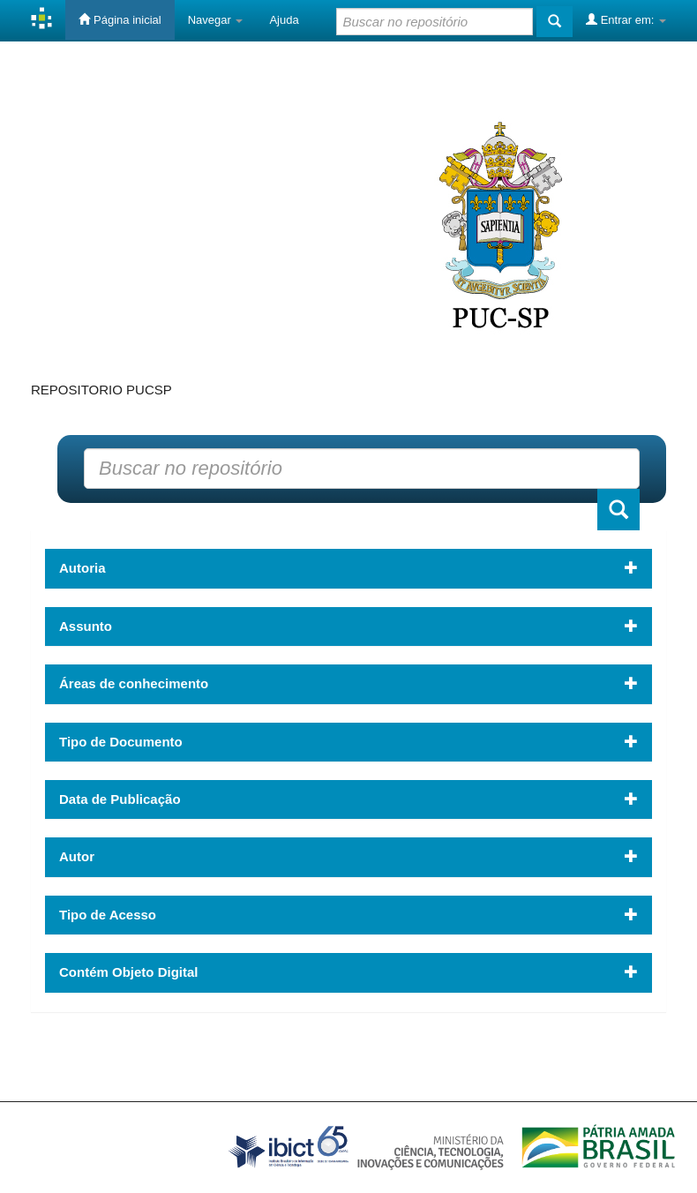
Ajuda (283, 19)
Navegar (216, 19)
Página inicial (120, 19)
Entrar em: (626, 19)
